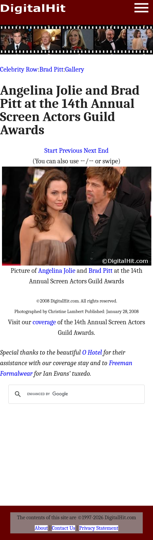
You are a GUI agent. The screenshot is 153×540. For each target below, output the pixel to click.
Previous (70, 150)
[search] (75, 394)
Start (50, 150)
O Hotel (92, 352)
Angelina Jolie (56, 270)
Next (90, 150)
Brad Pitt (51, 69)
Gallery (74, 69)
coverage (44, 322)
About (41, 528)
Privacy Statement (98, 528)
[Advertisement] (76, 39)
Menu (141, 9)
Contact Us (63, 528)
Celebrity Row (19, 69)
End (103, 150)
